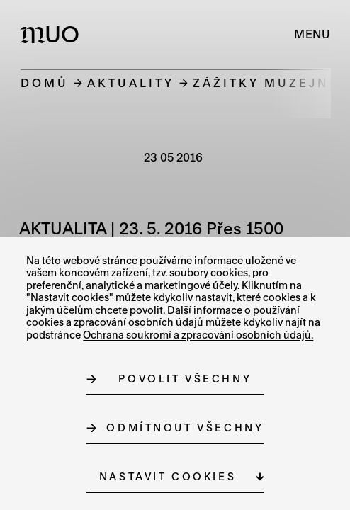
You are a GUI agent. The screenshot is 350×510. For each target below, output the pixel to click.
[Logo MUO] (52, 34)
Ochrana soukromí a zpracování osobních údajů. (198, 335)
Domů (45, 82)
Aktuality (130, 82)
